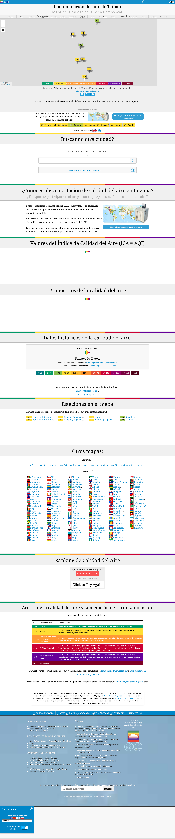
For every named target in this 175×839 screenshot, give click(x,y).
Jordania (74, 530)
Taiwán (135, 494)
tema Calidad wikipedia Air (114, 670)
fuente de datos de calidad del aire (43, 758)
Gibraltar (74, 477)
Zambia (135, 525)
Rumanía (115, 523)
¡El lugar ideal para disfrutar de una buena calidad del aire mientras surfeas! (98, 773)
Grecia (73, 479)
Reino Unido (117, 506)
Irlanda (73, 513)
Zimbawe (136, 527)
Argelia (31, 489)
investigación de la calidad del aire (46, 736)
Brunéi (31, 523)
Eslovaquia (54, 511)
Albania (32, 479)
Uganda (135, 513)
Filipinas (53, 525)
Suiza (134, 489)
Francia (52, 530)
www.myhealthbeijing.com (130, 681)
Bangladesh (33, 506)
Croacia (52, 496)
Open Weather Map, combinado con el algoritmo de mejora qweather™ (96, 745)
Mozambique (97, 530)
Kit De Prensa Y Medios (39, 731)
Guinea (73, 491)
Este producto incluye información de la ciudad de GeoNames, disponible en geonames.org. (96, 740)
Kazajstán (74, 532)
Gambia (52, 535)
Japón (72, 525)
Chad (30, 540)
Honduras (74, 496)
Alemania (33, 482)
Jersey (72, 527)
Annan (95, 417)
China (51, 479)
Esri (8, 84)
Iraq (72, 511)
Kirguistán (75, 537)
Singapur (136, 477)
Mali (93, 508)
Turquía (135, 508)
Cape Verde (33, 537)
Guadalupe (75, 482)
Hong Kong (75, 498)
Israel (72, 520)
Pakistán (115, 489)
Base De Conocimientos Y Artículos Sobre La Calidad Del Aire (49, 742)
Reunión (115, 518)
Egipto (52, 503)
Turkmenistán (138, 506)
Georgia (52, 537)
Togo (134, 501)
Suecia (135, 486)
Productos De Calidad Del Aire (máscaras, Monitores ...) (49, 765)
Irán (72, 508)
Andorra (32, 484)
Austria (31, 498)
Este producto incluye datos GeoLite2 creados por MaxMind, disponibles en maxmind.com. (96, 735)
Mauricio (95, 515)
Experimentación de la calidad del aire (45, 745)
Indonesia (74, 506)
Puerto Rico (116, 501)
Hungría (74, 501)
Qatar (113, 503)
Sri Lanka (136, 479)
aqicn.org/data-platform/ (87, 394)
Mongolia (95, 525)
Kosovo (73, 540)
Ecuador (53, 501)
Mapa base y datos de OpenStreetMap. (92, 769)
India (72, 503)
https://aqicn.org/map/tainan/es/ (87, 91)
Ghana (52, 540)
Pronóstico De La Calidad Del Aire (43, 762)
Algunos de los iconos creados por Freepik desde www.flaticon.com (95, 762)
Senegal (115, 532)
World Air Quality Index (113, 696)
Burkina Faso (34, 527)
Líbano (94, 486)
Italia (72, 523)
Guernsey (74, 489)
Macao (94, 494)
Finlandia (53, 527)
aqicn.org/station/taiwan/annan (103, 365)
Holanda (74, 494)
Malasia (94, 501)
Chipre (52, 482)
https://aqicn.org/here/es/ (87, 109)
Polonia (114, 496)
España (52, 515)
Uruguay (136, 515)
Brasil (31, 520)
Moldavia (95, 523)
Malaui (94, 503)
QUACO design (83, 778)
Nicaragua (95, 537)
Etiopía (52, 523)
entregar (108, 788)
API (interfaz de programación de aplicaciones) (48, 769)
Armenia (32, 494)
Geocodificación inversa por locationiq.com (94, 766)
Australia (32, 496)
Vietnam (136, 523)
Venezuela (137, 520)
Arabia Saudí (34, 486)
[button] (3, 21)
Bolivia (31, 515)
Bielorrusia (33, 513)
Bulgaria (32, 525)
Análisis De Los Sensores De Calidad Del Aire (47, 747)
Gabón (52, 532)
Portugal (115, 498)
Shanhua (127, 417)
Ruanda (114, 520)
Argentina (33, 491)
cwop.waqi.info (84, 752)
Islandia (73, 515)
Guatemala (75, 484)
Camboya (32, 530)
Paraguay (115, 491)
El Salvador (54, 506)
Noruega (115, 477)
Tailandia (136, 491)
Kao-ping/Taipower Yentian (77, 418)
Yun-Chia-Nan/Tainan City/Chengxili (48, 418)
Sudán (135, 484)
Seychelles (116, 537)
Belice (31, 511)
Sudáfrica (136, 482)
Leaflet (3, 83)
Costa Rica (54, 491)
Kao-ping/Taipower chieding (108, 418)
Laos (93, 479)
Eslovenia (53, 513)
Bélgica (31, 508)
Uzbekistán (137, 518)
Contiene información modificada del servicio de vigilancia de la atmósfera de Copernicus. (95, 756)
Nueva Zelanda (118, 482)
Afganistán (33, 477)
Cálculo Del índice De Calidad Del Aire (45, 760)
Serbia (114, 535)
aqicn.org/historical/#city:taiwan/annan (101, 362)
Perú (113, 494)
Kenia (72, 535)
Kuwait (94, 477)
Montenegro (96, 527)
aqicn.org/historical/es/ (86, 390)
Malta (93, 511)
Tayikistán (137, 496)
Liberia (94, 489)
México (94, 520)
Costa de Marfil (56, 494)
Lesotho (94, 482)
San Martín (116, 527)
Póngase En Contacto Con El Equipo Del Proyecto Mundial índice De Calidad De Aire (47, 727)
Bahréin (32, 503)
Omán (114, 484)
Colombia (53, 486)
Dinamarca (54, 498)
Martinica (95, 513)
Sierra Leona (117, 540)
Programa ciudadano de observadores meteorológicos (98, 750)
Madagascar (96, 498)
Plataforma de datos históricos (42, 771)
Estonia (52, 520)
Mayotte (94, 518)
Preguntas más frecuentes (41, 752)
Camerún (32, 532)
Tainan (126, 419)
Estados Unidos (56, 518)
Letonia (94, 484)
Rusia (113, 525)
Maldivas (95, 506)
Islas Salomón (76, 518)
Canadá (31, 535)
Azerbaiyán (33, 501)
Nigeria (94, 540)
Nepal (93, 535)
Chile (51, 477)
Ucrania (135, 511)
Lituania (94, 491)
